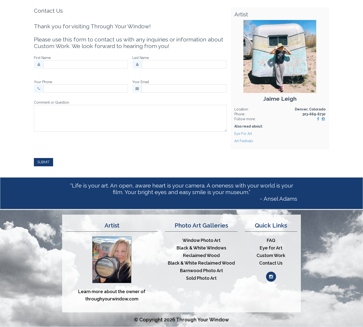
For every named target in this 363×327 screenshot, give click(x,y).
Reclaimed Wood (201, 255)
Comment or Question (51, 102)
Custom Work (271, 255)
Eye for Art (271, 247)
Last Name (140, 58)
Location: (241, 109)
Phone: (239, 114)
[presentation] (71, 144)
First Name (42, 58)
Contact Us (271, 263)
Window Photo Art (201, 240)
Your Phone (43, 82)
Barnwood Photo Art (201, 270)
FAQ (271, 240)
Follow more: (245, 119)
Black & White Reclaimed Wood (201, 263)
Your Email (140, 82)
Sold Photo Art (201, 278)
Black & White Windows (201, 247)
